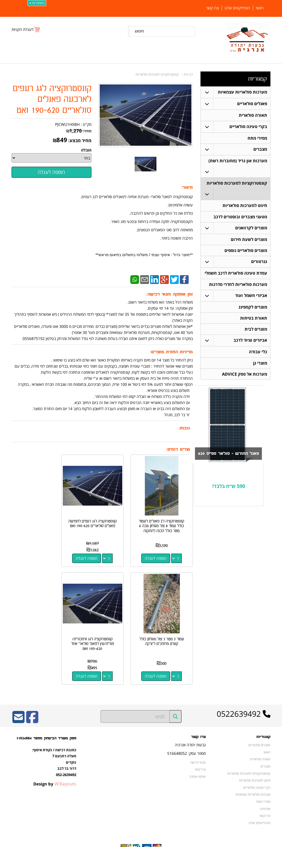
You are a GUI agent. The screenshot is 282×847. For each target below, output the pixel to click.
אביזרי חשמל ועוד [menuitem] (251, 297)
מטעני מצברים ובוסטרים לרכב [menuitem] (240, 218)
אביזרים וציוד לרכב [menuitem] (250, 343)
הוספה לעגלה (159, 550)
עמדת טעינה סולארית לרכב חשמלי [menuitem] (236, 275)
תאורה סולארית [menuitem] (253, 115)
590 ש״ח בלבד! (228, 489)
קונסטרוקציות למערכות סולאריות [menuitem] (237, 184)
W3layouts (65, 769)
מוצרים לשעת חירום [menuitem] (249, 240)
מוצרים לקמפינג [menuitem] (252, 309)
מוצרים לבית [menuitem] (256, 331)
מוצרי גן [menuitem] (260, 366)
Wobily (158, 842)
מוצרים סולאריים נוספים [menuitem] (245, 252)
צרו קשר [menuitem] (212, 8)
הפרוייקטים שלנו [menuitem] (237, 8)
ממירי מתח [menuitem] (257, 138)
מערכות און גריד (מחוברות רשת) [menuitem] (237, 161)
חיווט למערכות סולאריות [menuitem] (245, 206)
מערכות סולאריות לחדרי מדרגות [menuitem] (238, 286)
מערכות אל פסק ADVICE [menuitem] (244, 377)
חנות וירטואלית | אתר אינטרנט (106, 842)
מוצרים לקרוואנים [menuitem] (251, 229)
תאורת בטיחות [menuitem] (253, 320)
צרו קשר (200, 754)
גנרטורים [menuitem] (259, 263)
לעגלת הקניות (23, 29)
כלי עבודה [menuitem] (258, 354)
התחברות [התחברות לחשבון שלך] (37, 3)
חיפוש (139, 31)
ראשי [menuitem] (260, 8)
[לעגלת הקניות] (26, 29)
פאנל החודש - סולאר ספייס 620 (226, 457)
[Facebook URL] (32, 705)
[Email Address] (18, 705)
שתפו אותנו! (197, 761)
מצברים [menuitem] (260, 149)
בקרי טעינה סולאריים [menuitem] (248, 126)
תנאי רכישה (198, 747)
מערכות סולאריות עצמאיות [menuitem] (242, 92)
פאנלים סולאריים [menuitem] (252, 104)
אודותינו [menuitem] (265, 794)
